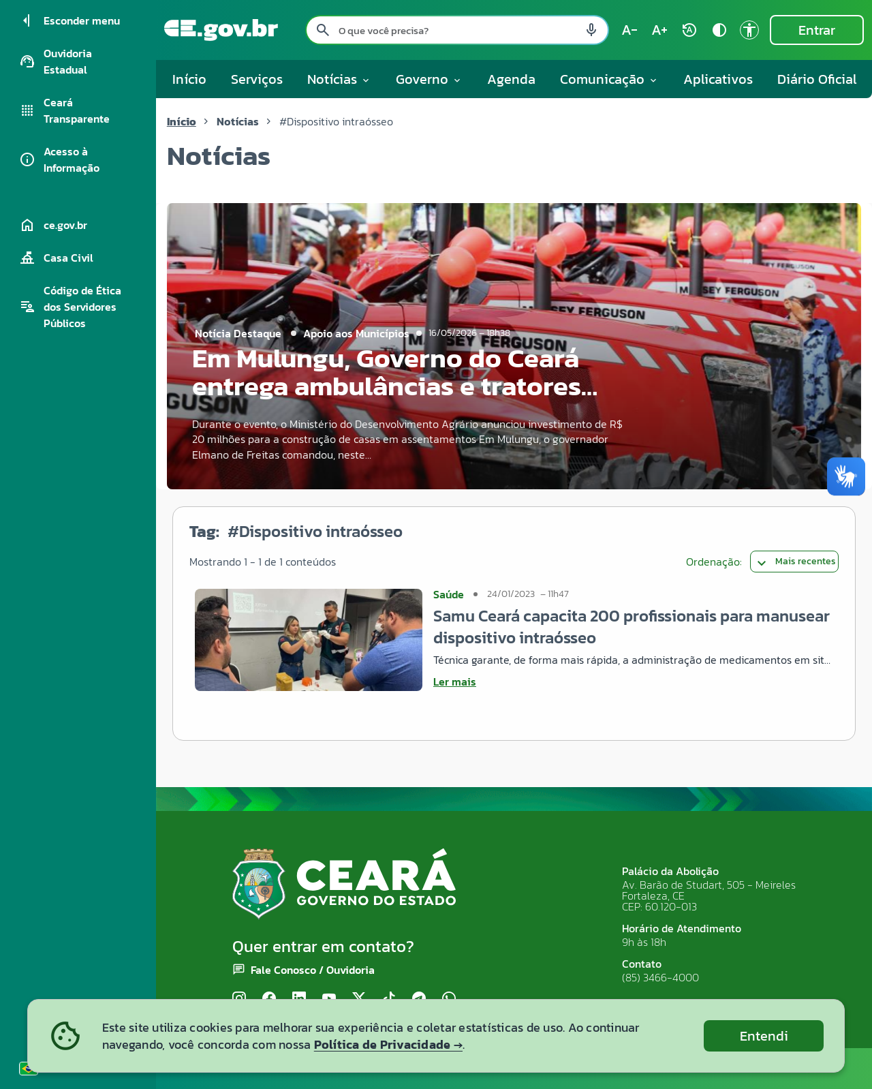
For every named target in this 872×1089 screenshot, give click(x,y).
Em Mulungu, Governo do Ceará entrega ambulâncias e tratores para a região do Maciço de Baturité (386, 400)
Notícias (238, 121)
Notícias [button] (339, 79)
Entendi (764, 1036)
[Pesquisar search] (323, 30)
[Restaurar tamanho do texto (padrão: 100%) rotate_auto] (689, 30)
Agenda (511, 79)
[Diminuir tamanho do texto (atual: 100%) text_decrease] (629, 30)
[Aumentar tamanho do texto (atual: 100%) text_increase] (659, 30)
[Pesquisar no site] (457, 30)
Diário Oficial (817, 79)
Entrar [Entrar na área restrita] (816, 30)
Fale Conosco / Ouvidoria (313, 969)
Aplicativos (718, 79)
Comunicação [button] (609, 79)
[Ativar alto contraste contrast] (719, 30)
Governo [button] (429, 79)
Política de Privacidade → (388, 1044)
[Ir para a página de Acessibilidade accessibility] (749, 30)
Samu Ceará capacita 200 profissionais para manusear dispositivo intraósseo (631, 626)
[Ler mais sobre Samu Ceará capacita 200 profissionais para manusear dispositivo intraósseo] (633, 681)
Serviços (257, 79)
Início (189, 79)
